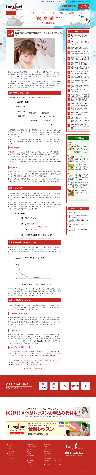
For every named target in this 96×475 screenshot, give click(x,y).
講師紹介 (29, 449)
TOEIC (9, 446)
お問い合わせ (86, 1)
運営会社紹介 (48, 453)
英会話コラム (30, 462)
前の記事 (27, 368)
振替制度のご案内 (49, 449)
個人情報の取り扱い (50, 458)
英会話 (9, 448)
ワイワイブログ (30, 458)
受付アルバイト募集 (50, 446)
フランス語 (10, 455)
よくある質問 (57, 1)
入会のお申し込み (75, 1)
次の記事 (38, 368)
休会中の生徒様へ (46, 1)
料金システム (48, 456)
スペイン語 (10, 453)
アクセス (66, 1)
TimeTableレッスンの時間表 (84, 6)
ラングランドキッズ (31, 446)
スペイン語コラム (31, 465)
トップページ (11, 444)
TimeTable (29, 451)
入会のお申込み (48, 444)
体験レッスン (30, 444)
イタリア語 (10, 458)
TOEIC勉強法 (30, 460)
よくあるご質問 (30, 455)
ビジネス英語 (11, 451)
